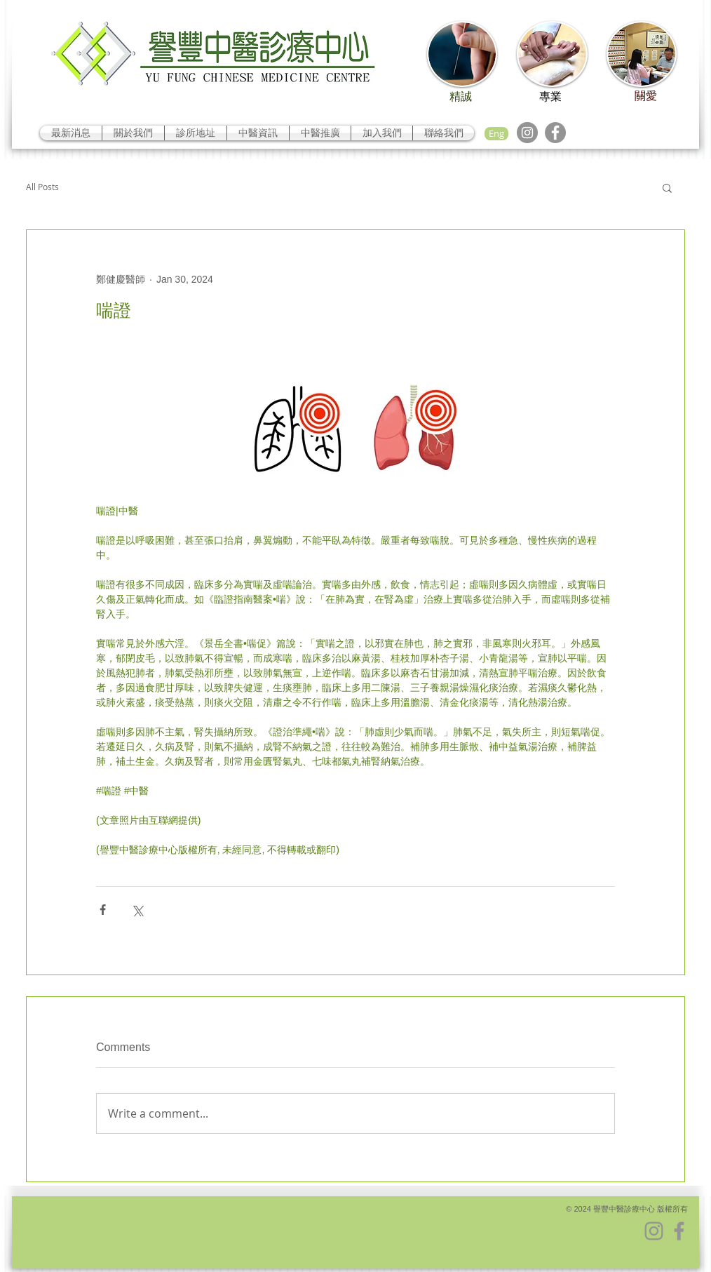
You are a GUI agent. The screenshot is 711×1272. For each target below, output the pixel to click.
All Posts (42, 187)
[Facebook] (555, 132)
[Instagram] (527, 132)
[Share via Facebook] (102, 909)
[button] (667, 187)
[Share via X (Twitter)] (137, 909)
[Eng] (496, 133)
